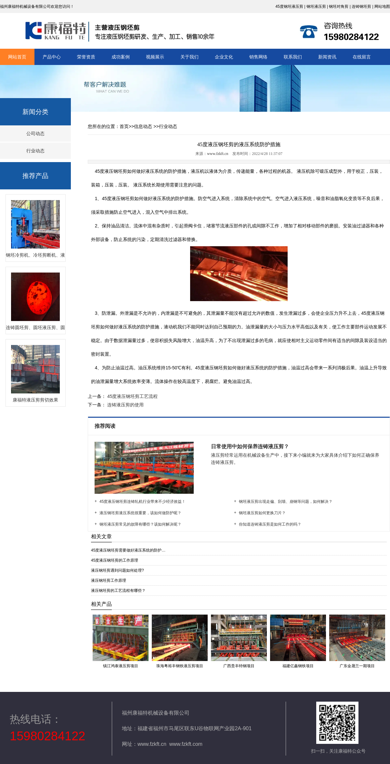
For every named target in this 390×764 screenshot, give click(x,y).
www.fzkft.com (185, 744)
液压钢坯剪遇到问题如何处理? (117, 570)
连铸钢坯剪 (361, 6)
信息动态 (143, 126)
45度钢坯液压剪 (289, 6)
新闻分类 (35, 111)
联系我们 (293, 56)
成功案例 (120, 56)
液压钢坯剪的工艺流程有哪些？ (118, 590)
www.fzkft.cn (217, 153)
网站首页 (17, 56)
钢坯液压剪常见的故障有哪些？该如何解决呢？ (140, 524)
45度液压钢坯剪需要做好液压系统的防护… (128, 550)
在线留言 (362, 56)
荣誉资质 (86, 56)
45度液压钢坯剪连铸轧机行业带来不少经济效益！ (142, 501)
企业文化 (224, 56)
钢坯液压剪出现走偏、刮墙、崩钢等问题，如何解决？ (285, 501)
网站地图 (382, 6)
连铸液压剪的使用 (125, 404)
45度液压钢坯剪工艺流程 (132, 396)
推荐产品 (35, 175)
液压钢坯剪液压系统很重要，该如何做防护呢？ (140, 513)
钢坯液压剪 (316, 6)
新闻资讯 (327, 56)
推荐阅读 (106, 426)
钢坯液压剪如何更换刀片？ (262, 513)
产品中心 (52, 56)
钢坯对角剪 (338, 6)
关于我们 (189, 56)
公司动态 (35, 133)
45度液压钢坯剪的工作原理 (114, 560)
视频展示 (155, 56)
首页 (124, 126)
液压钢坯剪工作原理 (108, 580)
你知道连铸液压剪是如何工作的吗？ (270, 524)
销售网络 (258, 56)
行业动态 (35, 150)
